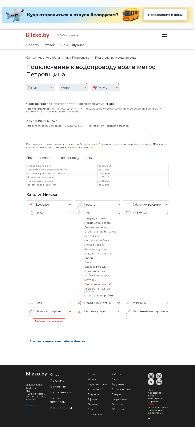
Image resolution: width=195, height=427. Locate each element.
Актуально (94, 394)
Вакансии (58, 386)
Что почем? (95, 389)
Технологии (95, 414)
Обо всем (118, 409)
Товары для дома (95, 218)
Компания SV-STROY (41, 121)
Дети (36, 213)
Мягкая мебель (94, 244)
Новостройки (61, 408)
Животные (136, 213)
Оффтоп (117, 404)
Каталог (48, 45)
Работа (116, 374)
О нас (54, 374)
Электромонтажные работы (97, 290)
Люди (91, 374)
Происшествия (121, 389)
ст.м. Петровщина (77, 57)
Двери (88, 257)
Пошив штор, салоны (98, 222)
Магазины (136, 303)
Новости (33, 45)
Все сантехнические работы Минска (55, 341)
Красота (86, 205)
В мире (116, 394)
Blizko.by (153, 404)
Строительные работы (99, 295)
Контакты (31, 405)
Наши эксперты (58, 400)
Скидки (63, 45)
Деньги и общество (45, 311)
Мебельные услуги (96, 275)
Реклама (57, 380)
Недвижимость (97, 384)
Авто (35, 303)
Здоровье (39, 205)
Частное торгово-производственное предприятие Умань (70, 104)
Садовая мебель (95, 266)
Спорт (92, 409)
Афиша (92, 399)
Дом (84, 213)
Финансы (94, 404)
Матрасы (90, 279)
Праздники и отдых (94, 303)
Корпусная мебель (96, 240)
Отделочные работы (98, 253)
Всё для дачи (92, 235)
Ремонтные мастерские (145, 311)
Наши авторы (61, 392)
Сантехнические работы (43, 57)
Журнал (78, 45)
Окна (87, 262)
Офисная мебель (95, 271)
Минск (92, 379)
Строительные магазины (100, 231)
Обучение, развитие (143, 205)
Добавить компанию (49, 321)
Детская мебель (95, 227)
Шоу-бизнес (120, 399)
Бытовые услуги (92, 311)
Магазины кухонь (95, 249)
